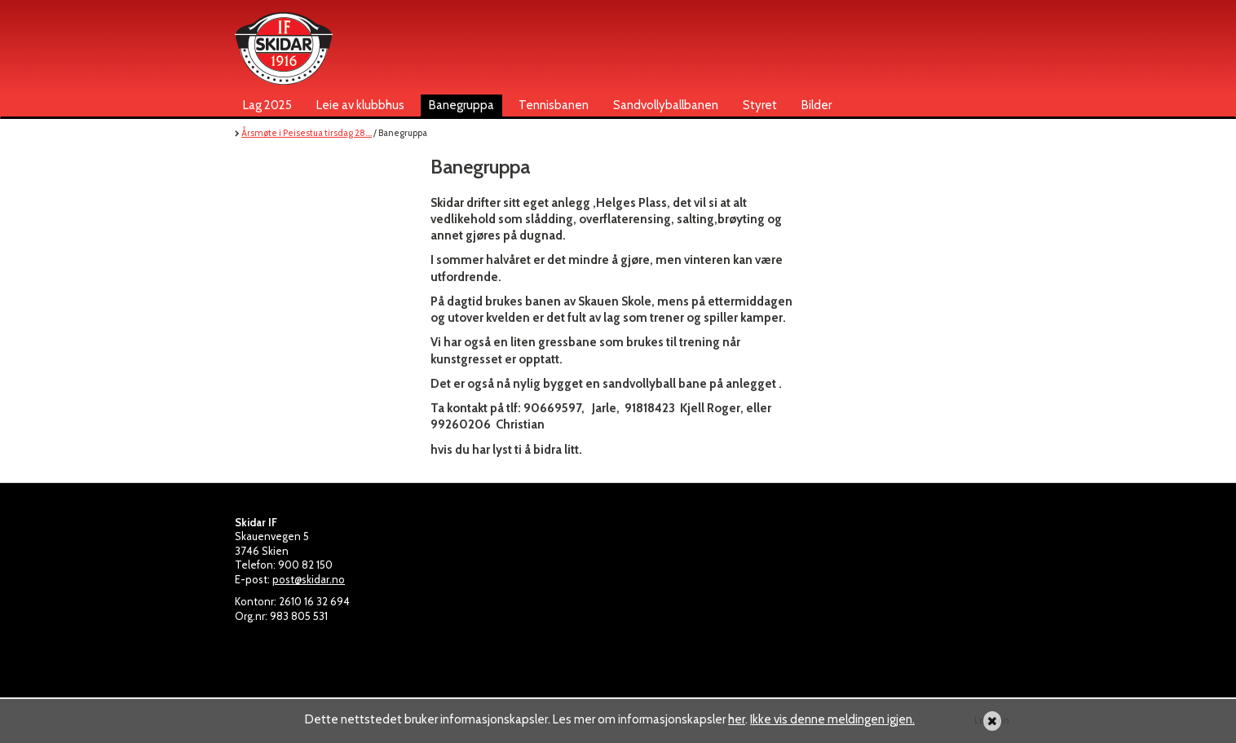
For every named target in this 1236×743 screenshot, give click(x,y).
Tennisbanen (554, 105)
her (736, 719)
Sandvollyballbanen (665, 105)
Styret (760, 105)
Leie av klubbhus (360, 105)
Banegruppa (461, 105)
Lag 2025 (267, 105)
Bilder (816, 105)
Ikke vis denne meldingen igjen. (832, 719)
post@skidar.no (308, 579)
